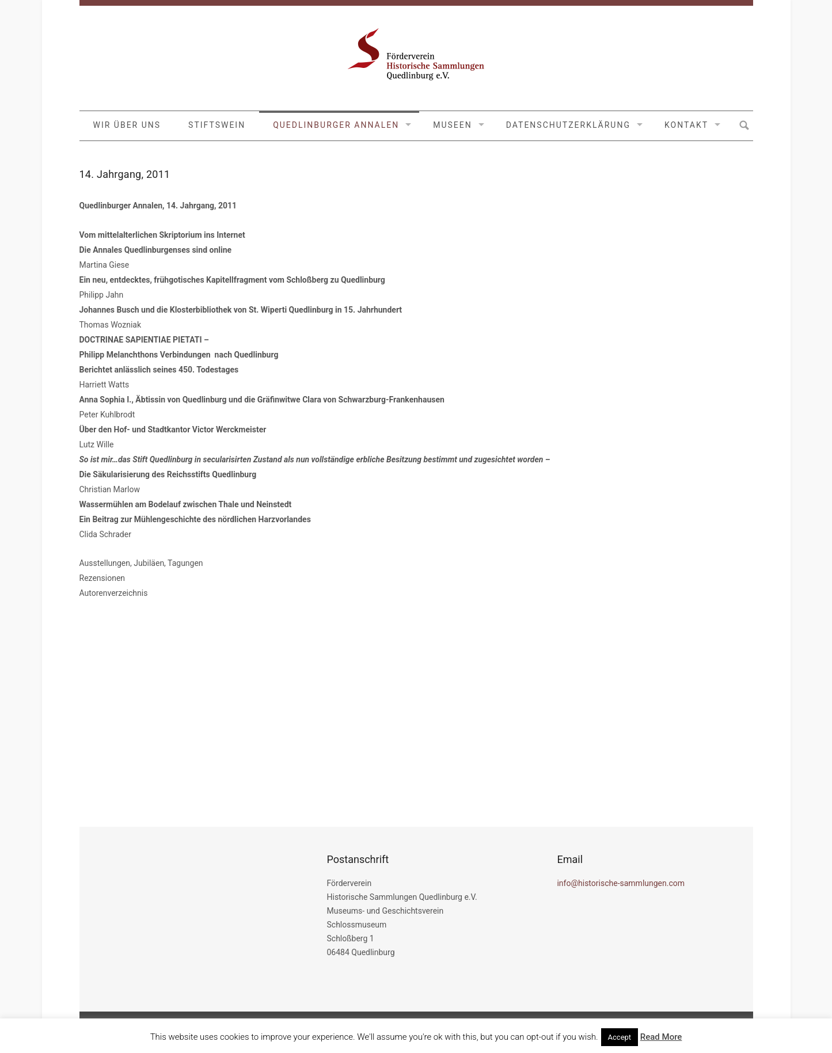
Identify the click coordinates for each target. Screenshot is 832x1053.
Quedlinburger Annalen (336, 125)
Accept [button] (620, 1037)
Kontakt (686, 125)
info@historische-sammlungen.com (621, 883)
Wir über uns (127, 125)
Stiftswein (216, 125)
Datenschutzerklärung (568, 125)
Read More (661, 1037)
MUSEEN (452, 125)
